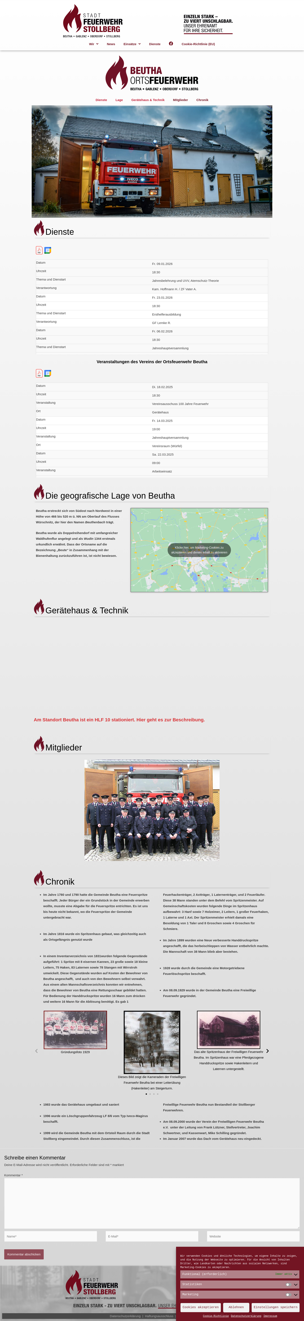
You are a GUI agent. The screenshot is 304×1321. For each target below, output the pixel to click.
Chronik (202, 100)
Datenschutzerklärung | (127, 1316)
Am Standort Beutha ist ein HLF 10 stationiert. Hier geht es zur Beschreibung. (119, 719)
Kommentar (13, 1175)
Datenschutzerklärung (246, 1316)
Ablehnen (236, 1307)
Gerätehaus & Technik (147, 100)
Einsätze (132, 44)
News (111, 44)
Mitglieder (180, 100)
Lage (119, 100)
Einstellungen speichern (275, 1307)
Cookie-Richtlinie (216, 1316)
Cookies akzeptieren (201, 1307)
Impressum (270, 1316)
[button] (146, 1094)
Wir (93, 44)
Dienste (154, 44)
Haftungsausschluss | (162, 1316)
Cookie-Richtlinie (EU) (198, 44)
